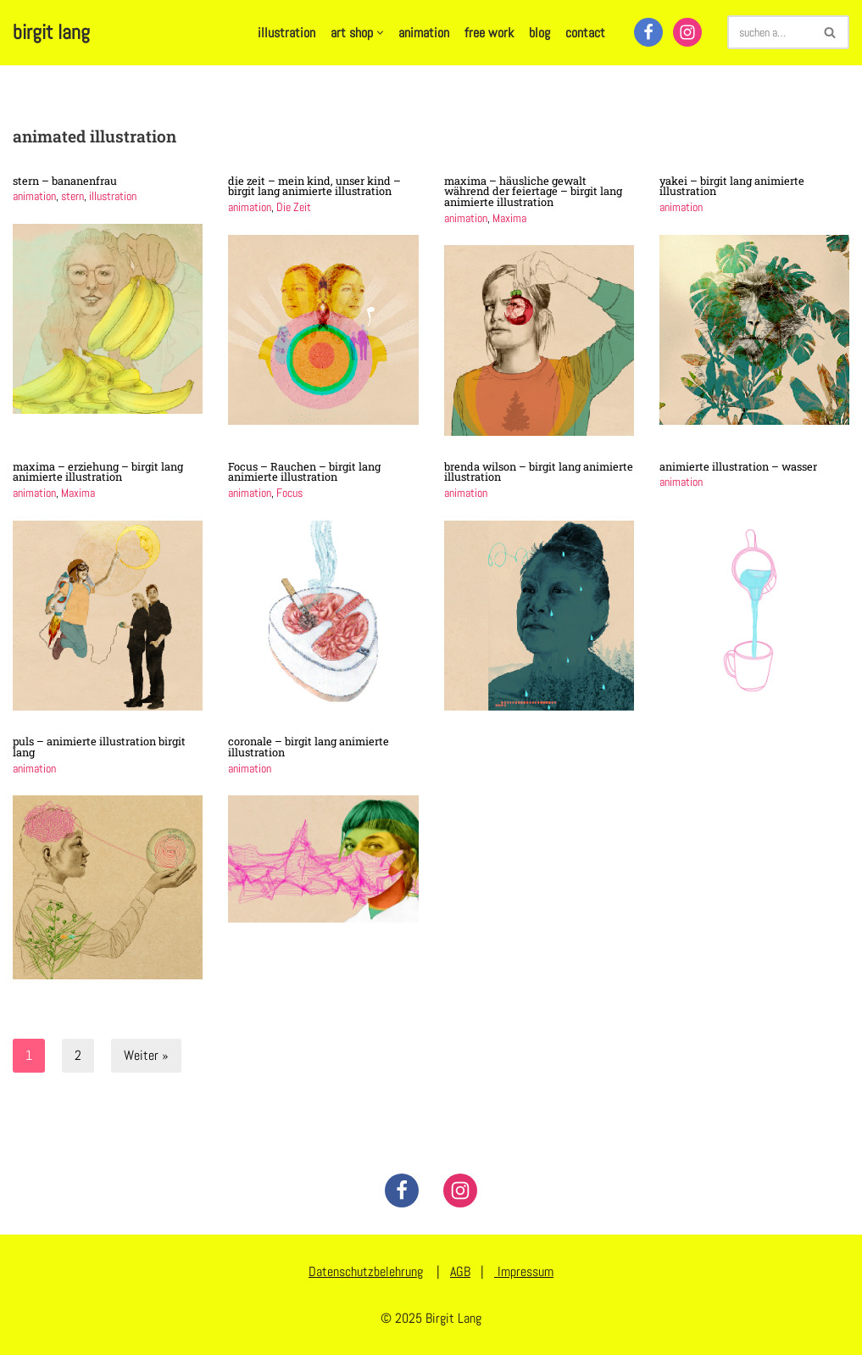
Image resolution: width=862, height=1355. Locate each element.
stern (72, 196)
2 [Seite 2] (78, 1055)
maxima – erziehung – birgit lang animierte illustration (98, 472)
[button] (380, 33)
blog (539, 33)
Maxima (509, 218)
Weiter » (146, 1055)
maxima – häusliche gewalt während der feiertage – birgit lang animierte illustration (533, 191)
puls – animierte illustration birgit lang (99, 746)
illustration (286, 33)
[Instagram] (687, 32)
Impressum (523, 1271)
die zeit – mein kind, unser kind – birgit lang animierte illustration (314, 186)
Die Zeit (293, 207)
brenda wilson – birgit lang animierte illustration (538, 472)
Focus (289, 492)
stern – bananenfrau (65, 180)
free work (489, 33)
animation (423, 33)
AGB (460, 1271)
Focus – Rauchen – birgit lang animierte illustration (304, 472)
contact (585, 33)
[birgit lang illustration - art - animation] (51, 32)
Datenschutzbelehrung (366, 1271)
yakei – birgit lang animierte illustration (731, 186)
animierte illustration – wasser (738, 466)
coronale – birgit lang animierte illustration (308, 746)
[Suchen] (769, 32)
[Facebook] (648, 32)
